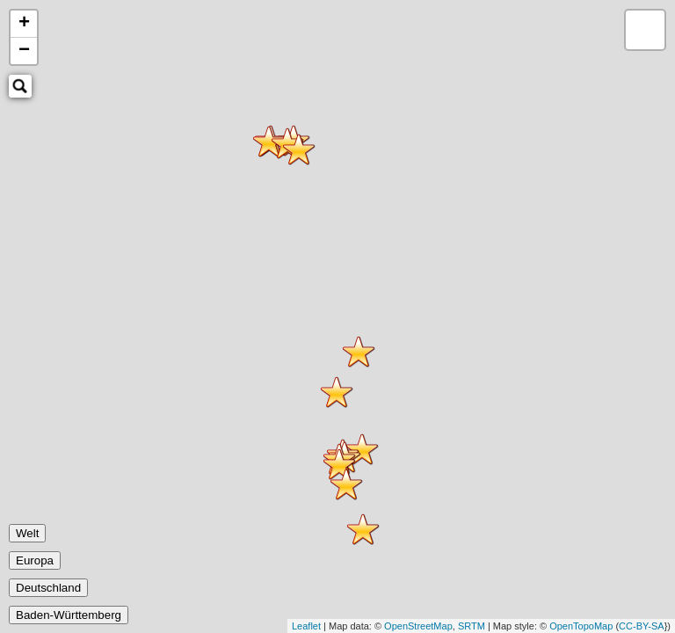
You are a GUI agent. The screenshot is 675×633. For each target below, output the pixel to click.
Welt (27, 533)
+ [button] (24, 24)
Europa (35, 560)
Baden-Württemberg (68, 615)
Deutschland (48, 587)
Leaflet (306, 626)
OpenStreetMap (418, 626)
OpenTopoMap (581, 626)
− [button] (24, 51)
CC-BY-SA (641, 626)
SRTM (471, 626)
